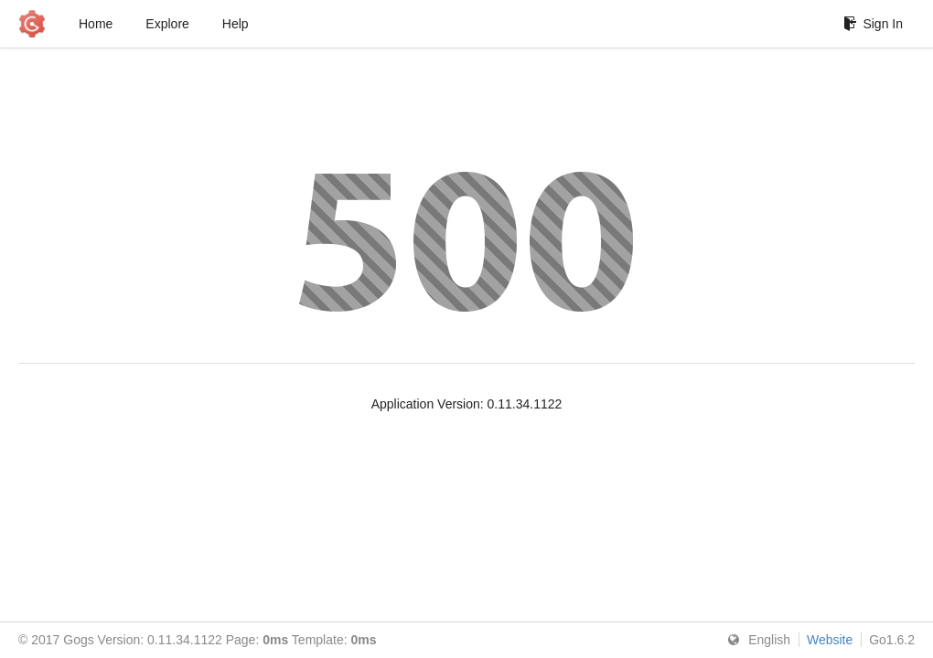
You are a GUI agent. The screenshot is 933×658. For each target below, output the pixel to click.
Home (96, 23)
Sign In (873, 23)
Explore (166, 23)
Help (235, 23)
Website (830, 639)
